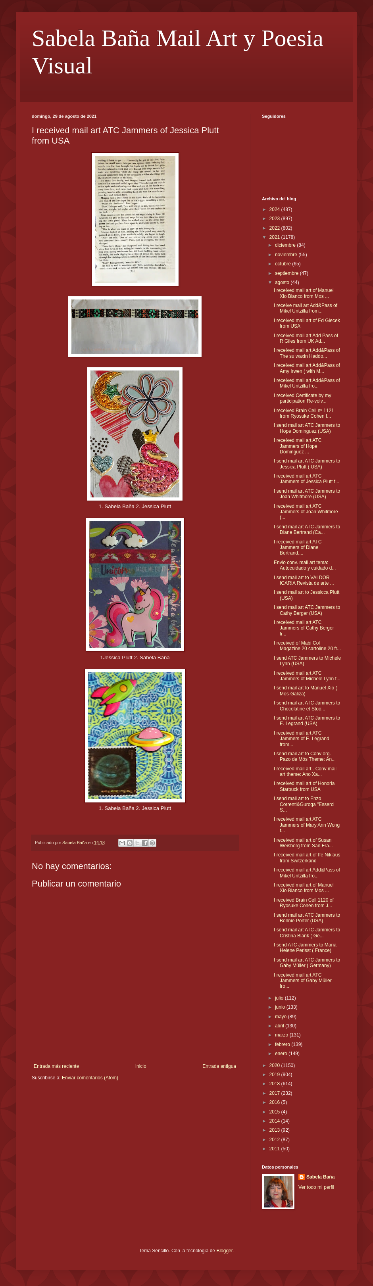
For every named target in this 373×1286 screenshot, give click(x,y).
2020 (275, 1065)
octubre (283, 264)
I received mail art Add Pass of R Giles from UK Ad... (306, 338)
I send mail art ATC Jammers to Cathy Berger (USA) (307, 610)
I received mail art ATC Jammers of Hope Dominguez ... (297, 446)
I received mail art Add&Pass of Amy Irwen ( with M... (307, 368)
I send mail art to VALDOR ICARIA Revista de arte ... (304, 580)
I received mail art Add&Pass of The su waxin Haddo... (307, 353)
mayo (281, 1016)
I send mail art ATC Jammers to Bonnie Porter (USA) (307, 917)
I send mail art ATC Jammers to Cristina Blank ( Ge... (307, 932)
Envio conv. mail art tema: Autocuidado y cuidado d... (305, 565)
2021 (275, 237)
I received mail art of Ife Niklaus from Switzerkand (307, 857)
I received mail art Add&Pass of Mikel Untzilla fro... (307, 383)
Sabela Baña (320, 1177)
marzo (282, 1035)
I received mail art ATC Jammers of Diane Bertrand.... (297, 547)
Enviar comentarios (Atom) (90, 1078)
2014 (275, 1121)
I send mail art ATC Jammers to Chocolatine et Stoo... (307, 705)
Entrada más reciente (56, 1066)
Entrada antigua (219, 1066)
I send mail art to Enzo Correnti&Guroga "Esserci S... (304, 804)
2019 (275, 1074)
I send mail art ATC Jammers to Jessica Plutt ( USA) (307, 463)
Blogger (224, 1250)
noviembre (286, 254)
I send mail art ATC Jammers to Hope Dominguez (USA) (307, 428)
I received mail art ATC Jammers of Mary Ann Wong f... (307, 824)
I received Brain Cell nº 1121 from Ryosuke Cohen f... (304, 413)
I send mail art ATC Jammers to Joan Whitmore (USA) (307, 493)
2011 (275, 1149)
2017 (275, 1093)
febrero (283, 1044)
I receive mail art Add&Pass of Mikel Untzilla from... (305, 308)
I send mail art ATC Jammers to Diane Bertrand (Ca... (307, 529)
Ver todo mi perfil (316, 1187)
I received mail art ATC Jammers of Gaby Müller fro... (303, 980)
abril (280, 1026)
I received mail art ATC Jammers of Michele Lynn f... (307, 675)
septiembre (287, 273)
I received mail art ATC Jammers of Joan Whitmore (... (306, 511)
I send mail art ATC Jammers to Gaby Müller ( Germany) (307, 962)
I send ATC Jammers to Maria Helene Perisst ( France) (305, 947)
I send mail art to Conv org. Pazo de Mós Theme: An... (305, 756)
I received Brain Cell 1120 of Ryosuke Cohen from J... (304, 902)
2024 (275, 209)
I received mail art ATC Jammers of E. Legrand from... (301, 738)
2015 (275, 1112)
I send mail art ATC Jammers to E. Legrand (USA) (307, 720)
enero (281, 1053)
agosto (282, 282)
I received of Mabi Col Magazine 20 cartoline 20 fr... (307, 645)
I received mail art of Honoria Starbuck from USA (304, 786)
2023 (275, 218)
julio (280, 998)
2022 (275, 228)
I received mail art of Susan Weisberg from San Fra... (303, 842)
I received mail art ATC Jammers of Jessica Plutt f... (306, 478)
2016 (275, 1102)
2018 (275, 1083)
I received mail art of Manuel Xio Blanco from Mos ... (304, 293)
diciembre (286, 245)
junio (280, 1007)
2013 (275, 1130)
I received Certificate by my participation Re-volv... (302, 398)
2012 (275, 1139)
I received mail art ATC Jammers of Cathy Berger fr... (304, 628)
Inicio (140, 1066)
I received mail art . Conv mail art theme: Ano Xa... (305, 771)
